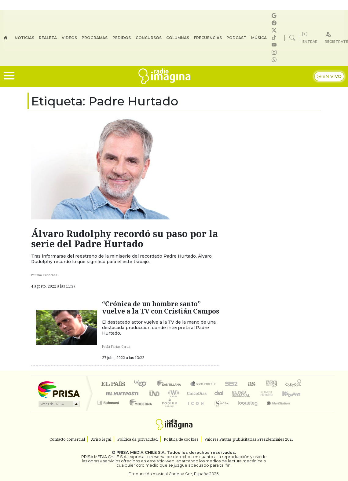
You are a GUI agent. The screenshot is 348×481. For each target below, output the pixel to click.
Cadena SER (231, 384)
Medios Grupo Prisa (58, 404)
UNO (155, 393)
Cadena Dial (272, 393)
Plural (168, 410)
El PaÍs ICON (194, 410)
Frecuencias (208, 37)
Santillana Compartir (203, 384)
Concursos (149, 37)
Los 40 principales (142, 384)
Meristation (275, 410)
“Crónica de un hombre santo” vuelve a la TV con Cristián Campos (160, 307)
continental (219, 393)
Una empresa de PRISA (59, 389)
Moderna (139, 410)
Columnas (177, 37)
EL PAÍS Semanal (236, 393)
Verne (253, 393)
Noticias (24, 37)
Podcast (236, 37)
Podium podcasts (109, 401)
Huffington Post (121, 393)
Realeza (48, 37)
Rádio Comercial (302, 410)
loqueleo (245, 410)
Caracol (293, 384)
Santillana (171, 384)
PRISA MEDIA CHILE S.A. (141, 452)
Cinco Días (196, 393)
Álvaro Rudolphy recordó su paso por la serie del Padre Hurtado (124, 238)
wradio (172, 393)
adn (271, 384)
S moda (219, 410)
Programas (95, 37)
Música (259, 37)
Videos (69, 37)
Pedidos (121, 37)
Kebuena (294, 393)
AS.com (250, 384)
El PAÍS (113, 384)
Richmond (109, 410)
